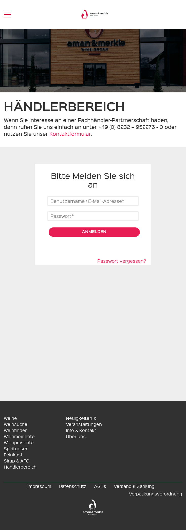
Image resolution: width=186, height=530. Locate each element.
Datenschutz (72, 486)
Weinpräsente (19, 442)
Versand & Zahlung (134, 486)
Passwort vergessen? (121, 261)
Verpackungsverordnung (155, 493)
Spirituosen (16, 448)
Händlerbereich (20, 467)
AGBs (100, 486)
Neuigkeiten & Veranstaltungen (84, 421)
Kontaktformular (70, 133)
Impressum (39, 486)
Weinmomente (19, 436)
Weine (10, 418)
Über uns (76, 436)
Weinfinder (15, 430)
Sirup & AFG (16, 460)
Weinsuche (15, 424)
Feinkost (13, 454)
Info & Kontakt (81, 430)
